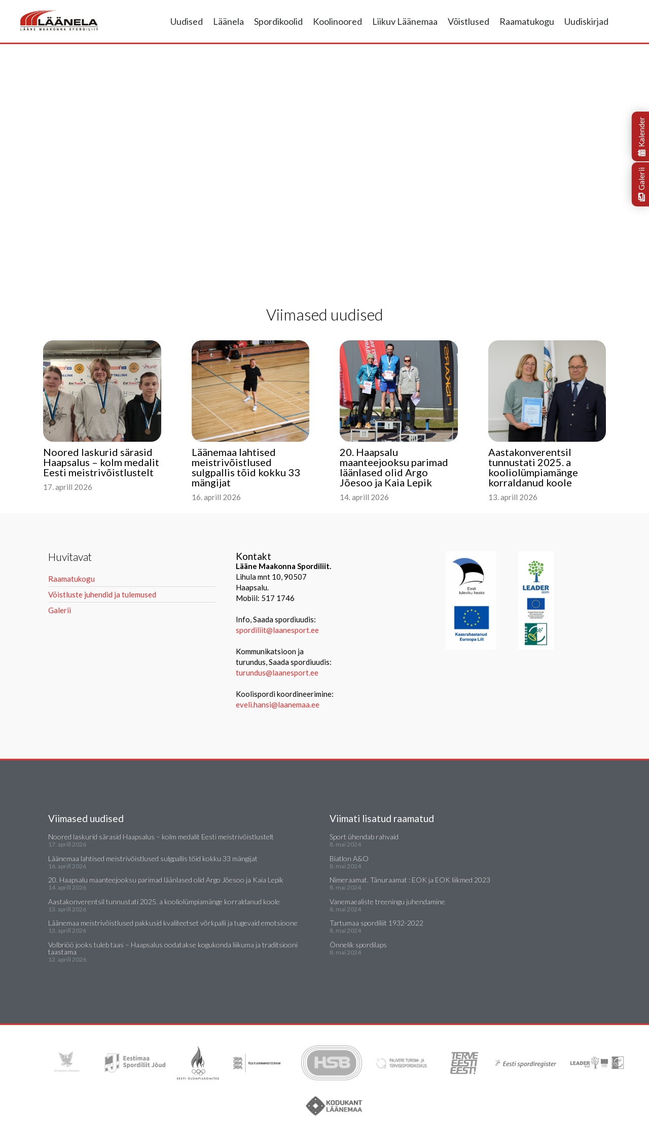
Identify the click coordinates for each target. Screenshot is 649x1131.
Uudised (186, 21)
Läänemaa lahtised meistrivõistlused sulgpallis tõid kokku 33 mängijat (153, 858)
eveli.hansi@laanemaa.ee (277, 704)
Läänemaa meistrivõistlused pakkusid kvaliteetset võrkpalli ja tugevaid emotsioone (173, 922)
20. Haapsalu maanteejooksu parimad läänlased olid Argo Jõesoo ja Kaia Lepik (165, 879)
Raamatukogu (526, 21)
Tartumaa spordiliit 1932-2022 (376, 922)
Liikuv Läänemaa (405, 21)
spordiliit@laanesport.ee (277, 629)
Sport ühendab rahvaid (364, 836)
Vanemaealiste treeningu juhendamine (387, 901)
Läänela (228, 21)
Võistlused (468, 21)
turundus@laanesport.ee (278, 672)
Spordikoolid (278, 21)
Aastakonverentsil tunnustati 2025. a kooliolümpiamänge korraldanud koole (164, 901)
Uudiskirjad (586, 21)
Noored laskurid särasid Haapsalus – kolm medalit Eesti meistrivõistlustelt (161, 836)
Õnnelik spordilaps (358, 944)
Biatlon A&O (349, 858)
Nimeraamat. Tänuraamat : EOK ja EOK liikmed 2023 (410, 879)
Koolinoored (337, 21)
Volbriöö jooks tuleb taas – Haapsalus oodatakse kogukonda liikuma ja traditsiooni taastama (173, 948)
